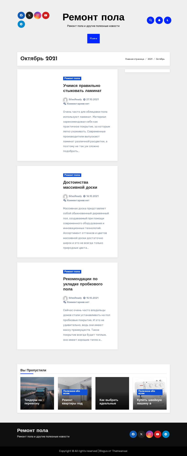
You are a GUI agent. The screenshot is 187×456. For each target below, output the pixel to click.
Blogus (103, 451)
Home (93, 38)
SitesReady (72, 99)
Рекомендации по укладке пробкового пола (82, 284)
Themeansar (119, 451)
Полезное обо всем (71, 392)
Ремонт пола (93, 18)
